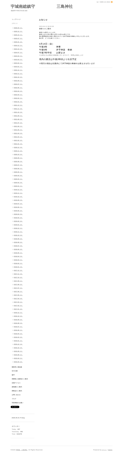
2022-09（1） (18, 80)
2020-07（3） (18, 165)
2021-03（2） (18, 137)
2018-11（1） (18, 231)
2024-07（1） (18, 52)
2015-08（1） (18, 354)
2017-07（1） (18, 288)
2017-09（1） (18, 281)
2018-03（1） (18, 260)
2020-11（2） (18, 151)
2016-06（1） (18, 330)
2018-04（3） (18, 256)
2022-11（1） (18, 73)
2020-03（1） (18, 179)
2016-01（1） (18, 340)
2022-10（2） (18, 77)
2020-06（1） (18, 168)
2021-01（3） (18, 144)
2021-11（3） (18, 108)
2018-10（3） (18, 235)
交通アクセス (16, 383)
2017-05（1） (18, 295)
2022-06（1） (18, 87)
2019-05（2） (18, 210)
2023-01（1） (18, 66)
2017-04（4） (18, 298)
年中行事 (15, 371)
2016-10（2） (18, 316)
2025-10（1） (18, 35)
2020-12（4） (18, 147)
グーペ (104, 450)
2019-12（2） (18, 189)
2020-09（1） (18, 158)
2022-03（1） (18, 94)
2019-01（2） (18, 224)
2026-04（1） (18, 28)
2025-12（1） (18, 31)
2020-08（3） (18, 161)
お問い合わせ (16, 395)
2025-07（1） (18, 38)
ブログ (14, 399)
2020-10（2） (18, 154)
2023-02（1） (18, 63)
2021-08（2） (18, 119)
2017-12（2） (18, 270)
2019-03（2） (18, 217)
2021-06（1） (18, 126)
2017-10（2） (18, 277)
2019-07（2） (18, 203)
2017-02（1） (18, 305)
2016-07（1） (18, 326)
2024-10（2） (18, 49)
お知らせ (15, 23)
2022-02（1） (18, 98)
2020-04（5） (18, 175)
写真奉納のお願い (18, 403)
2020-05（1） (18, 172)
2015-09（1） (18, 351)
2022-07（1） (18, 84)
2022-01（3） (18, 101)
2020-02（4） (18, 182)
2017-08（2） (18, 284)
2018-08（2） (18, 242)
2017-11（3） (18, 274)
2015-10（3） (18, 347)
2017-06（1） (18, 291)
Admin (110, 450)
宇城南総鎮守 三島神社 (42, 6)
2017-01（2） (18, 309)
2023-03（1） (18, 59)
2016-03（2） (18, 337)
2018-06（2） (18, 249)
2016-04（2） (18, 333)
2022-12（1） (18, 70)
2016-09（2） (18, 319)
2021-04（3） (18, 133)
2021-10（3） (18, 112)
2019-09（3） (18, 200)
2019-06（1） (18, 207)
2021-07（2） (18, 122)
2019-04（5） (18, 214)
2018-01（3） (18, 267)
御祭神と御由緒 (17, 367)
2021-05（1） (18, 130)
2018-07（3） (18, 246)
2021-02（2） (18, 140)
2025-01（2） (18, 42)
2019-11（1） (18, 193)
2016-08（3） (18, 323)
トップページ (16, 19)
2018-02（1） (18, 263)
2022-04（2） (18, 91)
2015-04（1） (18, 358)
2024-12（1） (18, 45)
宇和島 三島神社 (21, 450)
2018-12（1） (18, 228)
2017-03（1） (18, 302)
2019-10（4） (18, 196)
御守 (13, 375)
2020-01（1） (18, 186)
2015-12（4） (18, 344)
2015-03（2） (18, 361)
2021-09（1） (18, 115)
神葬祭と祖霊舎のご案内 (20, 379)
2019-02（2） (18, 221)
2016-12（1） (18, 312)
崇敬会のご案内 (17, 391)
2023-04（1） (18, 56)
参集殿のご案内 (17, 387)
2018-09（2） (18, 238)
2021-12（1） (18, 105)
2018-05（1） (18, 253)
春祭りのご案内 (45, 29)
